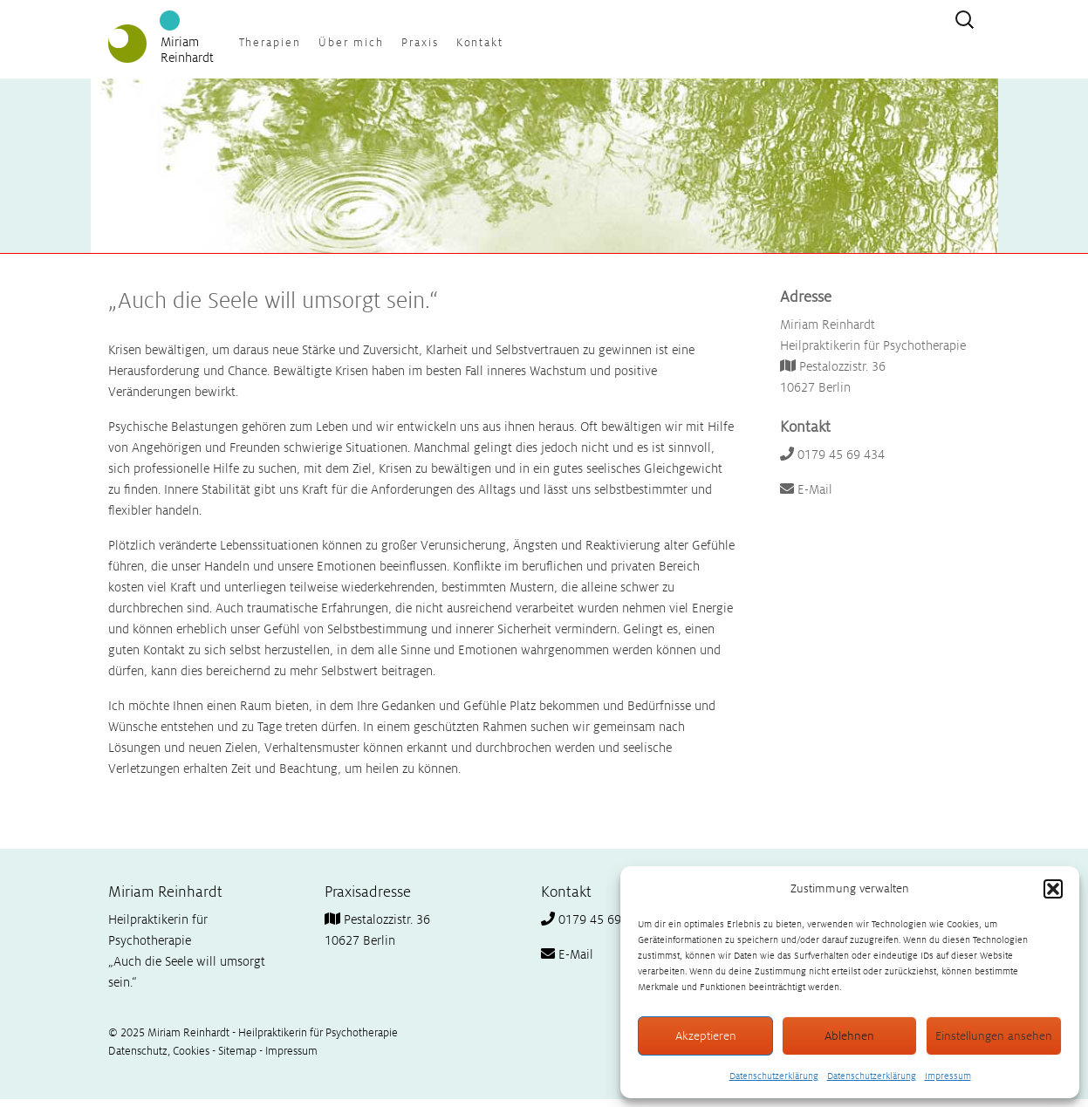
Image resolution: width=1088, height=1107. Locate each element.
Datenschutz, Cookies (158, 1051)
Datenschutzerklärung (773, 1075)
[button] (1053, 889)
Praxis (420, 43)
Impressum (948, 1075)
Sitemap (237, 1051)
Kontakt (480, 43)
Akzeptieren (705, 1035)
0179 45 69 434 (832, 454)
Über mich (351, 43)
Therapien (270, 43)
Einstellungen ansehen (993, 1035)
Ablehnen (849, 1035)
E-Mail (806, 489)
